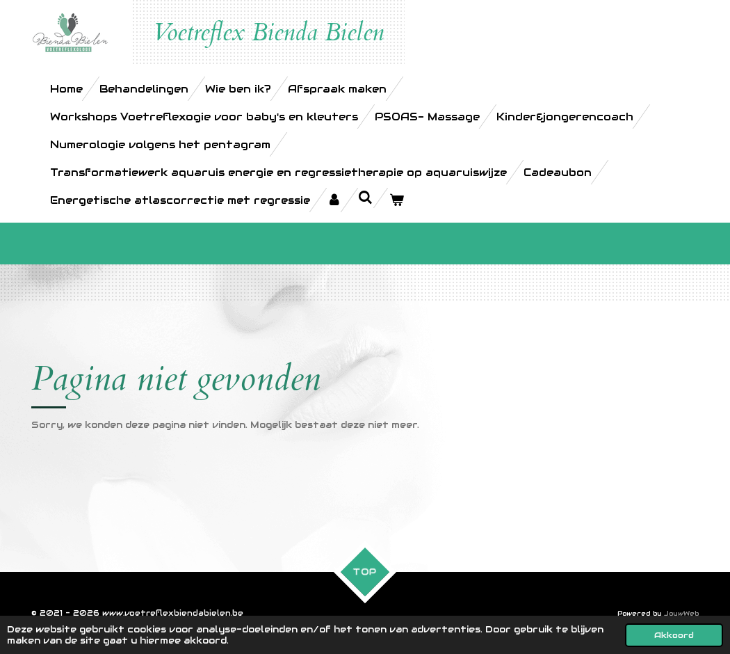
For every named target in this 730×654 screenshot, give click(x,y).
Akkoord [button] (674, 635)
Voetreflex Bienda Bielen (268, 32)
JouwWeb (681, 613)
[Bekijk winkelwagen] (396, 200)
